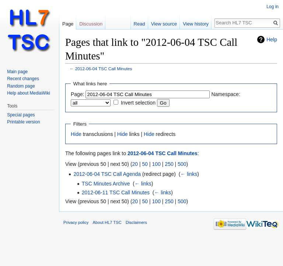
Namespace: (225, 94)
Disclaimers (136, 222)
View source (164, 24)
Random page (21, 86)
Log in (272, 6)
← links (188, 174)
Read (139, 24)
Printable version (23, 122)
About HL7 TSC (107, 222)
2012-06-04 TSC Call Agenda (107, 174)
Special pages (21, 114)
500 (182, 164)
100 (156, 164)
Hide (76, 134)
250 (169, 164)
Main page (17, 71)
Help (271, 39)
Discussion (90, 24)
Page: (77, 94)
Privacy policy (75, 222)
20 (135, 164)
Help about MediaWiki (28, 93)
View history (196, 24)
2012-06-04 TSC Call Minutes (103, 68)
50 (145, 164)
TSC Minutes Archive (106, 184)
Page (67, 24)
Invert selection (138, 103)
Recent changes (23, 78)
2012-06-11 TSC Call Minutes (116, 192)
